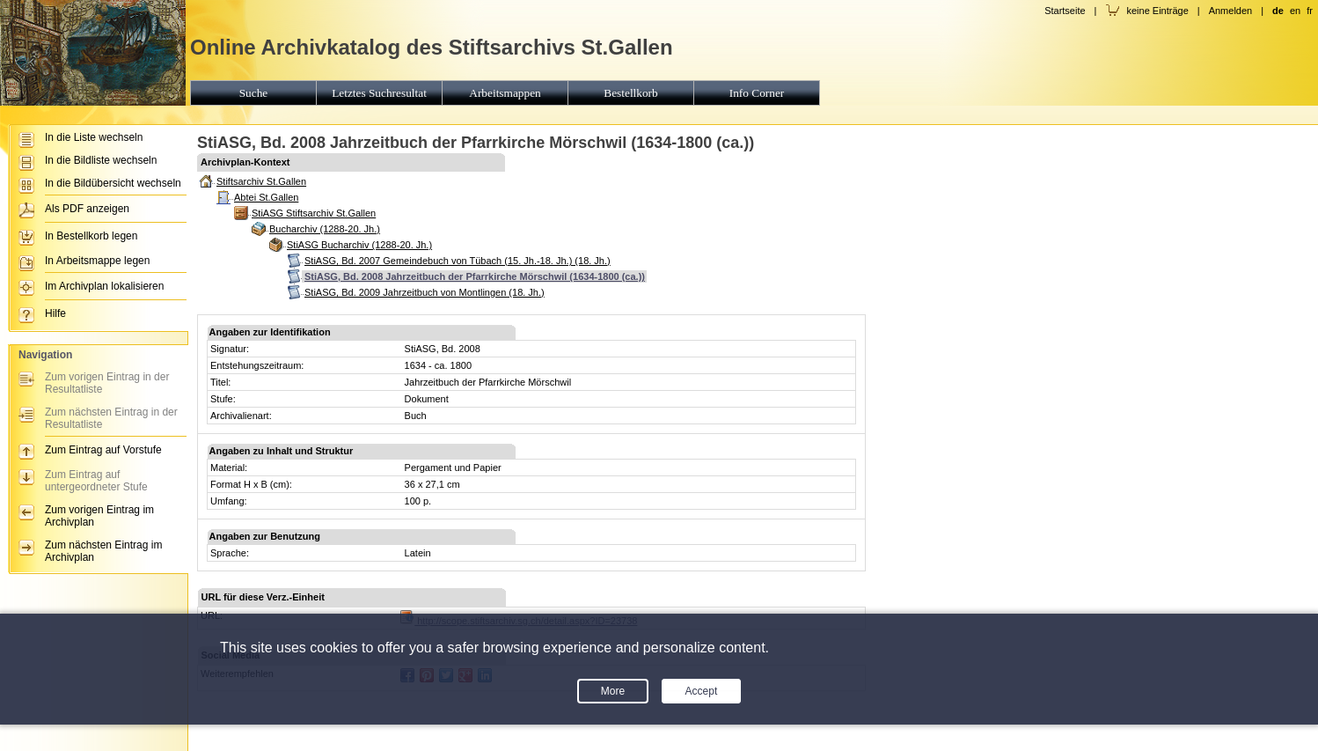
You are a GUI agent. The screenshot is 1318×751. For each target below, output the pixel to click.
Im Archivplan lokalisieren (104, 286)
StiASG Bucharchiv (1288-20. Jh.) (359, 244)
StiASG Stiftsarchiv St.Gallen (314, 213)
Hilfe (55, 313)
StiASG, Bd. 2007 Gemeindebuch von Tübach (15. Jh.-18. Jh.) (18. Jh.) (457, 260)
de (1278, 10)
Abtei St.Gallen (266, 197)
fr (1310, 10)
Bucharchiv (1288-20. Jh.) (324, 229)
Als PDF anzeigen (87, 208)
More (613, 691)
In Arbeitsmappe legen (97, 260)
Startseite (1064, 10)
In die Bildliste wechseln (101, 160)
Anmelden (1231, 10)
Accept (701, 691)
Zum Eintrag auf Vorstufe (103, 450)
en (1295, 10)
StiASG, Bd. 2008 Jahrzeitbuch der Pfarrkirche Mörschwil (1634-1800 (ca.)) (474, 276)
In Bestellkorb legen (91, 236)
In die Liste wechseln (94, 137)
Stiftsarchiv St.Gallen (261, 181)
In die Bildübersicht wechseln (113, 183)
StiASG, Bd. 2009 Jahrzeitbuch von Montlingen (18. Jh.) (424, 292)
